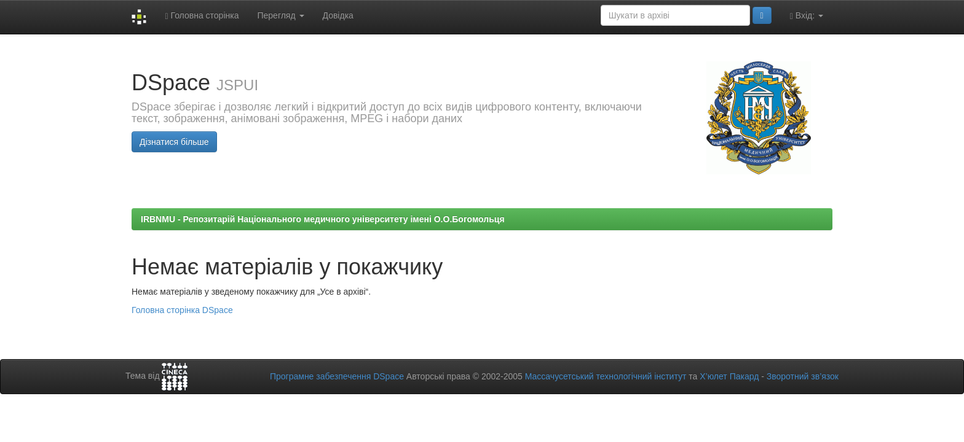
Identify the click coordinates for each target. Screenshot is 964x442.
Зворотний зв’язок (803, 376)
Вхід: (806, 15)
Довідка (338, 15)
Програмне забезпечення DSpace (337, 376)
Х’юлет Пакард (729, 376)
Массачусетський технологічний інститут (606, 376)
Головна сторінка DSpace (182, 310)
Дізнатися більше (174, 142)
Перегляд (280, 15)
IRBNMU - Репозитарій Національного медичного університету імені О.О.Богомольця (323, 219)
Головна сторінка (202, 15)
